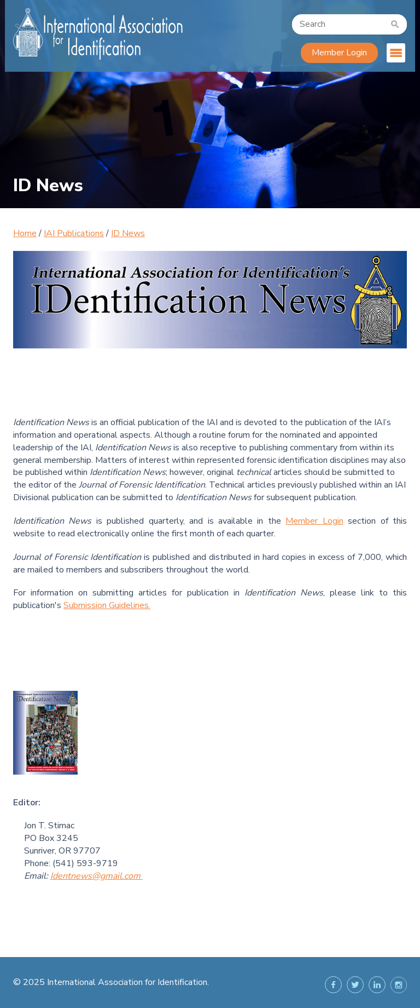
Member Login (339, 53)
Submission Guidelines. (106, 605)
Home (25, 233)
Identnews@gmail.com (95, 876)
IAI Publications (74, 233)
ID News (128, 233)
